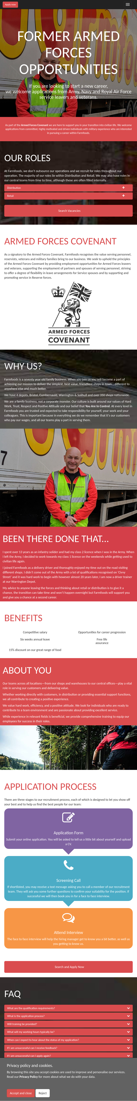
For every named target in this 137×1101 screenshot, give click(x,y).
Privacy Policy (28, 1077)
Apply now (10, 4)
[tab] (68, 188)
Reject (43, 1093)
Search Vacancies (69, 211)
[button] (68, 188)
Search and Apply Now (69, 967)
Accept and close (21, 1093)
